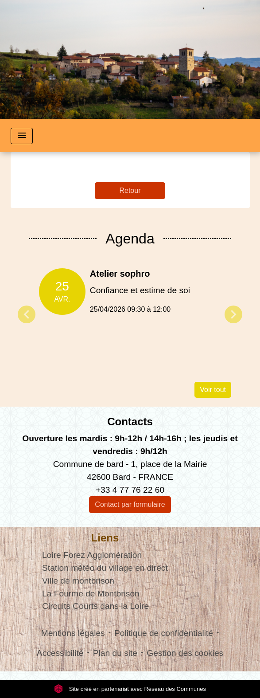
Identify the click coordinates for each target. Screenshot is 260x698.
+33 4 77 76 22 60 (130, 489)
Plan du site (115, 653)
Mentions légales (73, 633)
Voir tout (213, 389)
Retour (129, 190)
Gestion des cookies (185, 653)
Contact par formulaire (130, 504)
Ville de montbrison (78, 580)
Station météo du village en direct (105, 568)
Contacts (130, 421)
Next (233, 314)
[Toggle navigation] (22, 136)
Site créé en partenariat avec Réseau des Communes (130, 689)
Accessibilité (60, 653)
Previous (26, 314)
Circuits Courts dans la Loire (95, 606)
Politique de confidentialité (163, 633)
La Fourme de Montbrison (91, 593)
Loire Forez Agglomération (92, 555)
